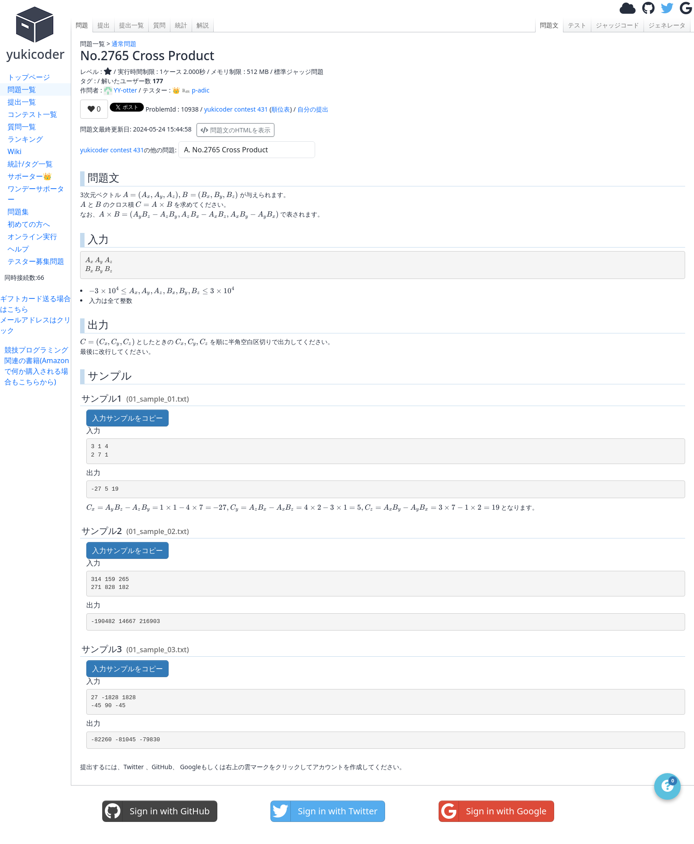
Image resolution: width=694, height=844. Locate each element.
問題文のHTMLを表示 (235, 130)
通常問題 (124, 43)
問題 (82, 25)
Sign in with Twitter (324, 811)
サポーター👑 (30, 176)
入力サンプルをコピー (127, 418)
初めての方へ (29, 224)
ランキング (25, 139)
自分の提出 (312, 109)
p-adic (195, 90)
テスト (577, 25)
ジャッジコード (617, 25)
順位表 (280, 109)
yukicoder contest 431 (236, 109)
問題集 (18, 212)
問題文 (549, 25)
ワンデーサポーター (36, 194)
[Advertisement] (37, 520)
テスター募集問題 (36, 261)
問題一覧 (22, 89)
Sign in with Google (493, 811)
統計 (181, 25)
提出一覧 (22, 102)
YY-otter (120, 90)
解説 (203, 25)
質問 (159, 25)
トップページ (29, 77)
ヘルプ (18, 249)
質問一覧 (22, 127)
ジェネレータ (667, 25)
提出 (103, 25)
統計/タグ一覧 (30, 164)
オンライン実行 (32, 236)
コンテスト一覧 (32, 114)
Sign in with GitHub (156, 811)
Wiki (15, 151)
